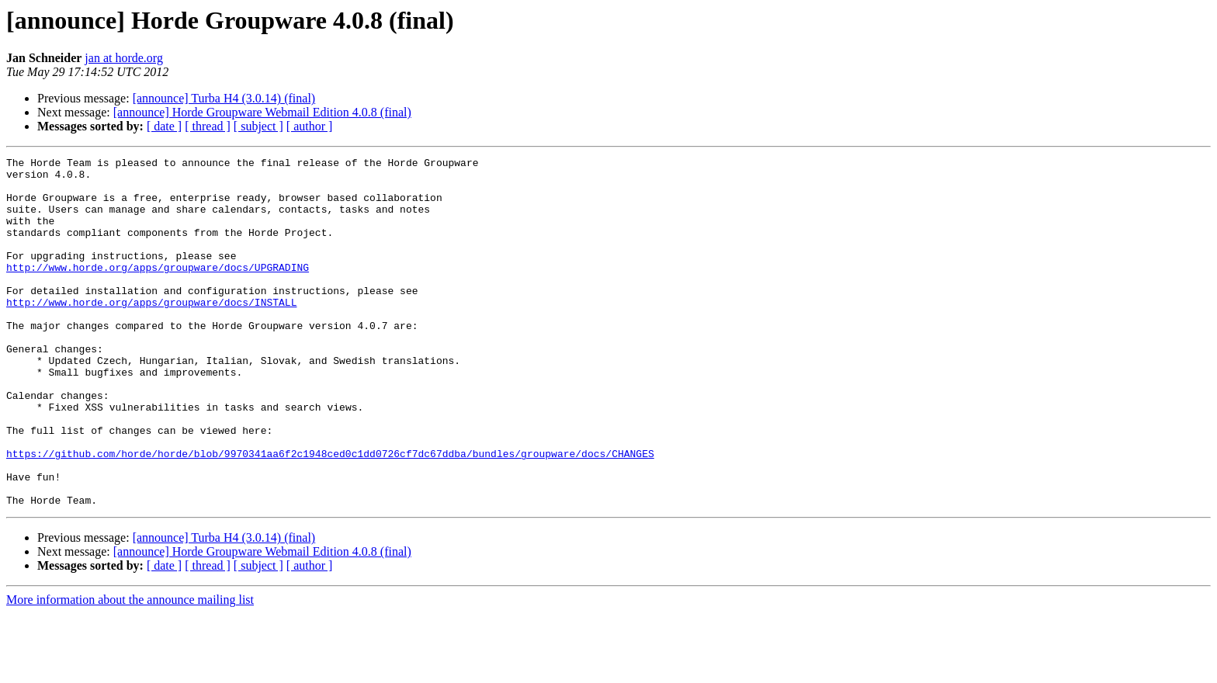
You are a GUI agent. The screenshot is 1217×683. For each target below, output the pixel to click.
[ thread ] (208, 126)
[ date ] (164, 126)
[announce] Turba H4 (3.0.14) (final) (224, 98)
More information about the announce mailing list (130, 669)
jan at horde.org (124, 57)
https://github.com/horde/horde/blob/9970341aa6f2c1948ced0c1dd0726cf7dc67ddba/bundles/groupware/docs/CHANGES (330, 514)
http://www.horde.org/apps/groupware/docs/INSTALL (151, 332)
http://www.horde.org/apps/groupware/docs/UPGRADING (157, 290)
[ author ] (309, 126)
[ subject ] (258, 126)
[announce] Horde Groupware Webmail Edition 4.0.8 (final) (262, 112)
